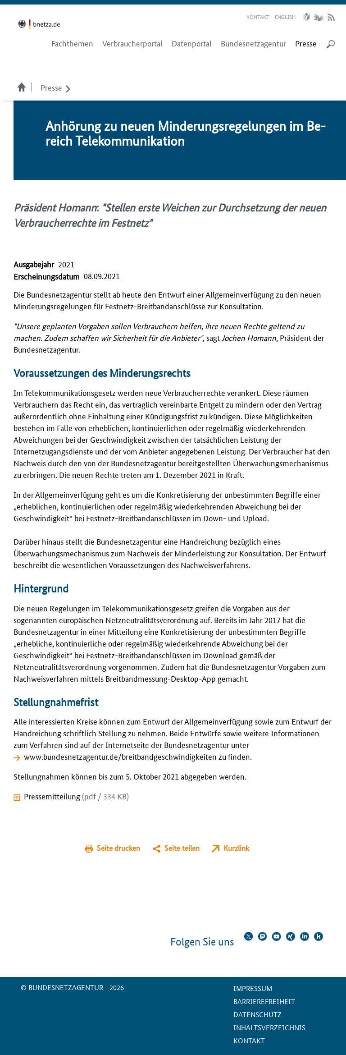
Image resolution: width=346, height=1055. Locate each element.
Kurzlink (236, 848)
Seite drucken (118, 848)
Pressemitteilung (76, 795)
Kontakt (257, 16)
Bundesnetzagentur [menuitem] (253, 43)
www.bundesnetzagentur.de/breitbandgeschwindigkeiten (120, 756)
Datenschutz (257, 1014)
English (285, 16)
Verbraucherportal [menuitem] (132, 43)
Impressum (252, 988)
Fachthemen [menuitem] (72, 43)
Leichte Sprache (307, 17)
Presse (51, 87)
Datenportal (192, 43)
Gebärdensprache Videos (318, 17)
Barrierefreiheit (264, 1001)
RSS (331, 17)
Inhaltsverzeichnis (269, 1027)
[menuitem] (306, 43)
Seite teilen (182, 848)
